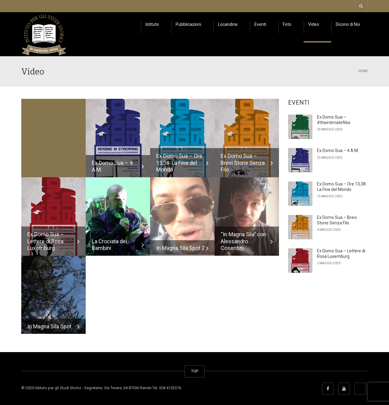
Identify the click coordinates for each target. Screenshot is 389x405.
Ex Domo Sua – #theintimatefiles (333, 120)
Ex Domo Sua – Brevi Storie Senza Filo (337, 220)
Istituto (152, 24)
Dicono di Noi (348, 24)
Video (313, 24)
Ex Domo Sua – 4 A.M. (338, 150)
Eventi (260, 24)
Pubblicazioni (188, 24)
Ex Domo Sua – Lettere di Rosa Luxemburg (341, 253)
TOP (194, 371)
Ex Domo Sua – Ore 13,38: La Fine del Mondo (342, 187)
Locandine (228, 24)
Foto (287, 24)
